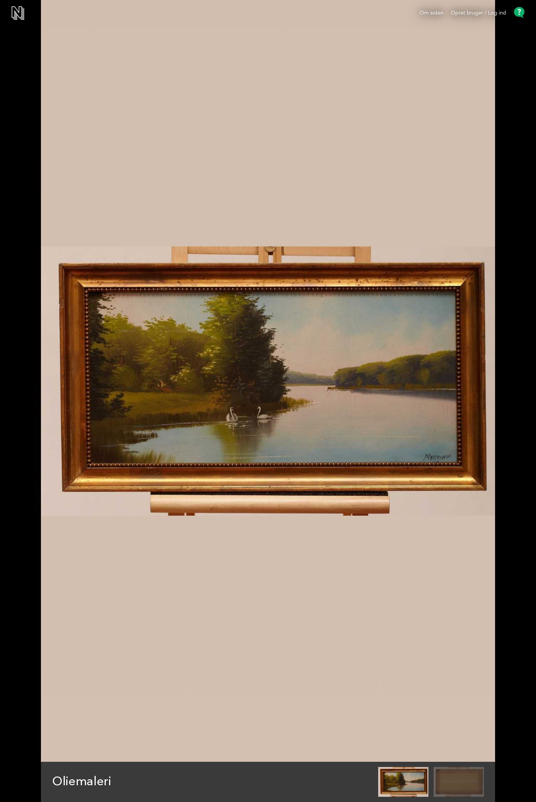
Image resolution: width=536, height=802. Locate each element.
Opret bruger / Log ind (478, 13)
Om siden (431, 13)
